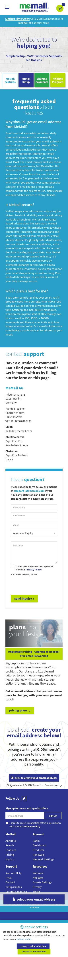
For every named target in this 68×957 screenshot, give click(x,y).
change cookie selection (17, 951)
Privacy (37, 887)
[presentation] (38, 585)
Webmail (38, 873)
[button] (59, 8)
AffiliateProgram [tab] (57, 80)
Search (9, 845)
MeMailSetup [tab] (26, 80)
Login (36, 841)
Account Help (13, 873)
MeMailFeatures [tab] (10, 80)
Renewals (38, 854)
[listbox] (34, 533)
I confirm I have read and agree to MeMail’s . (34, 568)
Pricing (9, 854)
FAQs (8, 877)
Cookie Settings (42, 882)
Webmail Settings (43, 859)
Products (38, 850)
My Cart (10, 859)
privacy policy (24, 944)
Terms (36, 891)
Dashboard (39, 845)
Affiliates (38, 877)
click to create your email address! (34, 778)
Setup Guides (13, 887)
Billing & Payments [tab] (42, 80)
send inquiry (24, 598)
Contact (10, 882)
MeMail (15, 904)
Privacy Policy (47, 904)
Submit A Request (16, 891)
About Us (11, 841)
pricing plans (19, 710)
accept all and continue (50, 951)
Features (10, 850)
